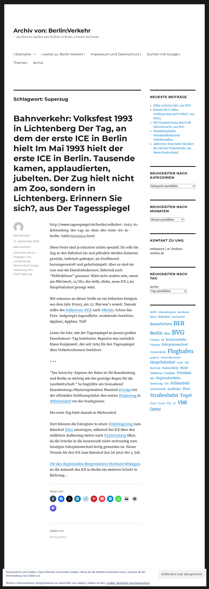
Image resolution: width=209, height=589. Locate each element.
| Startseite (22, 54)
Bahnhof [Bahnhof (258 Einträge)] (164, 317)
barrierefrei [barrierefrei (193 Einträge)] (178, 316)
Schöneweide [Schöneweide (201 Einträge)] (158, 389)
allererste (19, 252)
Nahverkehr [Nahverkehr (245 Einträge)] (170, 368)
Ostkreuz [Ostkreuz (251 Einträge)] (156, 373)
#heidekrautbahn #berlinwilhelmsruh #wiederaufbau (166, 135)
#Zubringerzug (120, 424)
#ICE (88, 310)
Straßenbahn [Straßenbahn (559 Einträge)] (164, 395)
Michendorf (21, 265)
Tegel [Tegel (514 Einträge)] (186, 395)
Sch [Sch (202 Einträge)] (167, 383)
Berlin (31, 252)
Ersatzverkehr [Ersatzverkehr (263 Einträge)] (176, 340)
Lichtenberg (21, 261)
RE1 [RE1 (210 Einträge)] (152, 378)
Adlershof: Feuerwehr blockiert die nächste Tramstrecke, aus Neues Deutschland (173, 148)
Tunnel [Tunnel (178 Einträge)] (162, 403)
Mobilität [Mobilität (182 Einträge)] (155, 368)
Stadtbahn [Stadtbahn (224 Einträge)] (174, 389)
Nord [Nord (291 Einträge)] (184, 368)
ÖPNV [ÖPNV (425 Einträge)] (155, 409)
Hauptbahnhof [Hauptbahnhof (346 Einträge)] (162, 362)
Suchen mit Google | (163, 54)
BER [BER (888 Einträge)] (179, 323)
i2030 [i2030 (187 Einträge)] (180, 362)
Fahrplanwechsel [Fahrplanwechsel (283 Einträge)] (175, 344)
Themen (20, 63)
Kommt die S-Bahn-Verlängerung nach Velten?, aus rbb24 (174, 114)
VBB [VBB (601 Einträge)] (182, 402)
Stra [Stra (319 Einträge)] (186, 389)
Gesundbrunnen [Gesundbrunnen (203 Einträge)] (171, 357)
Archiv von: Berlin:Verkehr (52, 30)
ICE (29, 256)
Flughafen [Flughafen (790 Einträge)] (180, 351)
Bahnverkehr (22, 247)
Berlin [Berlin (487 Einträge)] (156, 333)
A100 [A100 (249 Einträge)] (153, 312)
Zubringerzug (22, 274)
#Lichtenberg (115, 435)
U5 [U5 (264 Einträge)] (169, 403)
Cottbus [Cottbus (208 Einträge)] (154, 339)
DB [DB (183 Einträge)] (162, 339)
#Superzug (128, 395)
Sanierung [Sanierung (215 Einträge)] (156, 383)
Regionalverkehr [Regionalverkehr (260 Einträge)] (168, 378)
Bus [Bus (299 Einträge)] (167, 333)
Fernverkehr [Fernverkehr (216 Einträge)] (158, 352)
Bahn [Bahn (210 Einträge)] (153, 316)
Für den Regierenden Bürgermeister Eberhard (87, 464)
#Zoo (69, 430)
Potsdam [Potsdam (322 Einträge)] (184, 373)
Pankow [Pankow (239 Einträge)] (169, 373)
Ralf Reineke (21, 235)
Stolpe (34, 265)
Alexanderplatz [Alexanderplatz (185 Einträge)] (167, 312)
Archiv (38, 63)
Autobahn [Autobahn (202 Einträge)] (183, 312)
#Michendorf (60, 401)
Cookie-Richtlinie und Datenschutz (128, 583)
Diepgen (19, 256)
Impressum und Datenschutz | (116, 54)
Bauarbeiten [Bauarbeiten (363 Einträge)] (161, 324)
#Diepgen (132, 464)
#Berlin (107, 310)
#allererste (74, 310)
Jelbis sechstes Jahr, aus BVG (172, 105)
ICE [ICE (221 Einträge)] (187, 362)
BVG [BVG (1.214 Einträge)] (178, 332)
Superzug (20, 269)
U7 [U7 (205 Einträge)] (174, 403)
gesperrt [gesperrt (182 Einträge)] (154, 357)
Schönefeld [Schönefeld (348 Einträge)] (179, 383)
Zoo (30, 269)
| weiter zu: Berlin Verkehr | (63, 54)
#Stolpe (125, 390)
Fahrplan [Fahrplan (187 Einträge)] (155, 344)
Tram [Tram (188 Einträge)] (153, 403)
